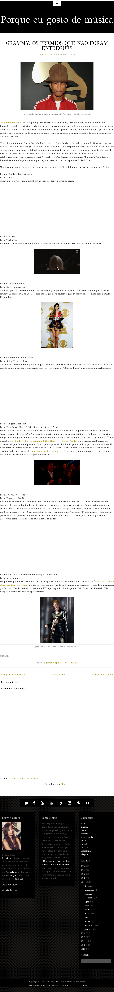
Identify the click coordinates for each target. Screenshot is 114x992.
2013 (83, 933)
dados (84, 830)
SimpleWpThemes (42, 985)
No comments (71, 662)
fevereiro (89, 925)
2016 (83, 874)
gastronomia (87, 837)
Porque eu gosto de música (57, 19)
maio (87, 913)
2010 (83, 945)
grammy (50, 662)
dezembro (89, 886)
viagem (84, 854)
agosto (88, 902)
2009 (83, 949)
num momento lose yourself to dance (50, 451)
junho (87, 909)
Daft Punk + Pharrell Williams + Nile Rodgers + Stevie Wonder (43, 440)
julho (87, 905)
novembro (89, 890)
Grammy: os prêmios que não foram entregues (57, 45)
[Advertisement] (17, 761)
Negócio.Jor (10, 875)
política (84, 847)
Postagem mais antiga (101, 674)
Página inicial (57, 674)
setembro (89, 898)
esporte (84, 833)
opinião (59, 662)
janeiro (88, 929)
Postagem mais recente (13, 674)
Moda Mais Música (60, 864)
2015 (83, 878)
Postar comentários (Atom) (23, 778)
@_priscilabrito (9, 890)
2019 (83, 870)
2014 (83, 882)
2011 (83, 941)
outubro (88, 894)
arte (83, 823)
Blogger (65, 784)
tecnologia (86, 851)
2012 (83, 937)
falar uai (19, 879)
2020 (83, 866)
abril (87, 917)
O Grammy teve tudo (11, 122)
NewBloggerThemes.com (77, 985)
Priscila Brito (48, 54)
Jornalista (6, 858)
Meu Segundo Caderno (54, 861)
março (87, 921)
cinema (84, 827)
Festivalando (11, 872)
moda (83, 840)
